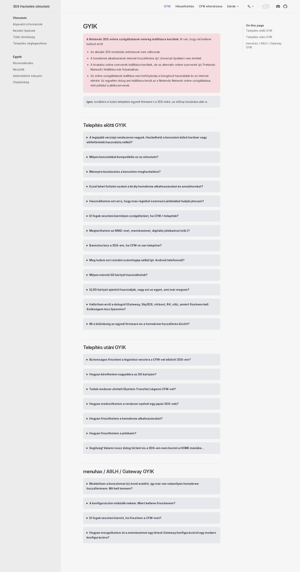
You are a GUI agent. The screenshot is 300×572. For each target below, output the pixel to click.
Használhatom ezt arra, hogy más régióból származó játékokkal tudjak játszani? (146, 201)
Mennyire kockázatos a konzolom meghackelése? (125, 171)
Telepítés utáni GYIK (259, 37)
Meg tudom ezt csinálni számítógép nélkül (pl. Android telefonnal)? (137, 260)
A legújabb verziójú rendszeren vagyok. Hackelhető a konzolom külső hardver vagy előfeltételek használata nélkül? (147, 140)
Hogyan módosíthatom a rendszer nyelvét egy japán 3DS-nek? (134, 403)
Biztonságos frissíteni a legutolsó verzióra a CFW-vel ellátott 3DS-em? (140, 359)
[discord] (278, 6)
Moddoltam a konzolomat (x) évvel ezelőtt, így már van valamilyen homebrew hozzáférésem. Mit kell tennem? (143, 486)
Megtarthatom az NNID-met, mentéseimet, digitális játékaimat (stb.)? (139, 230)
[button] (33, 18)
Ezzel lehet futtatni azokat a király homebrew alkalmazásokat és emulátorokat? (146, 186)
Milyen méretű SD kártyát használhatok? (118, 275)
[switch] (266, 6)
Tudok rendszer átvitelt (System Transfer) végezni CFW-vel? (132, 389)
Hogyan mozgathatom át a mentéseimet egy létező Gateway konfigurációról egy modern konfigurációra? (151, 535)
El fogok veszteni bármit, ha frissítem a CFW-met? (125, 518)
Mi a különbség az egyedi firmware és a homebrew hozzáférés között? (139, 324)
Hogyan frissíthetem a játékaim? (112, 433)
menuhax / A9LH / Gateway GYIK (264, 45)
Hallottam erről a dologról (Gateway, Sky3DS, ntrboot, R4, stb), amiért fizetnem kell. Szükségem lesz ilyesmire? (148, 307)
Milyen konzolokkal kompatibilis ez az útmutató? (123, 157)
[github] (285, 6)
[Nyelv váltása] (251, 6)
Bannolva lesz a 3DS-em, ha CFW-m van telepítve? (125, 245)
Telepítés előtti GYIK (259, 30)
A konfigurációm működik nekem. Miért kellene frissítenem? (132, 503)
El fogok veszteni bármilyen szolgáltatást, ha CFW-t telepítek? (134, 216)
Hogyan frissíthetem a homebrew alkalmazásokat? (126, 418)
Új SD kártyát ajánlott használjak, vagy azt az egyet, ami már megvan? (139, 289)
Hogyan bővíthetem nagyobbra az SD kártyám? (122, 374)
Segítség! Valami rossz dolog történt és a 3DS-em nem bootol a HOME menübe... (146, 448)
